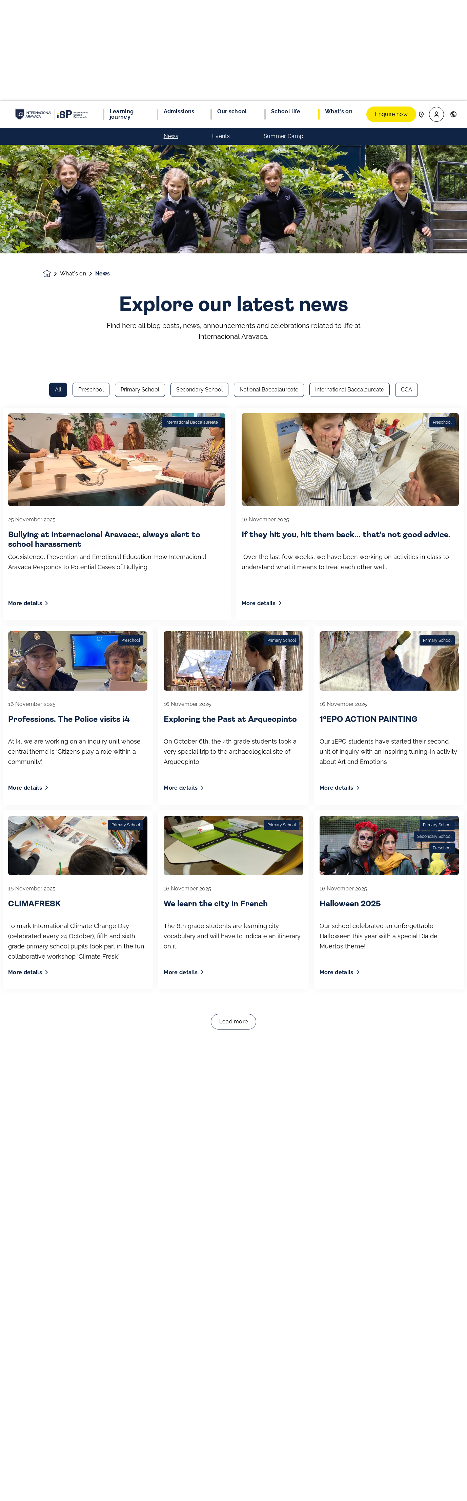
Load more (233, 737)
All (58, 105)
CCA (406, 105)
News (171, 35)
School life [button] (286, 11)
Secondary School (199, 105)
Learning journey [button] (122, 13)
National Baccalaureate (269, 105)
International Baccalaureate (349, 105)
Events (221, 35)
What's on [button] (338, 11)
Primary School (140, 105)
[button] (436, 14)
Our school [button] (232, 11)
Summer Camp (284, 35)
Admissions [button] (179, 11)
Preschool (91, 105)
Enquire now (391, 13)
